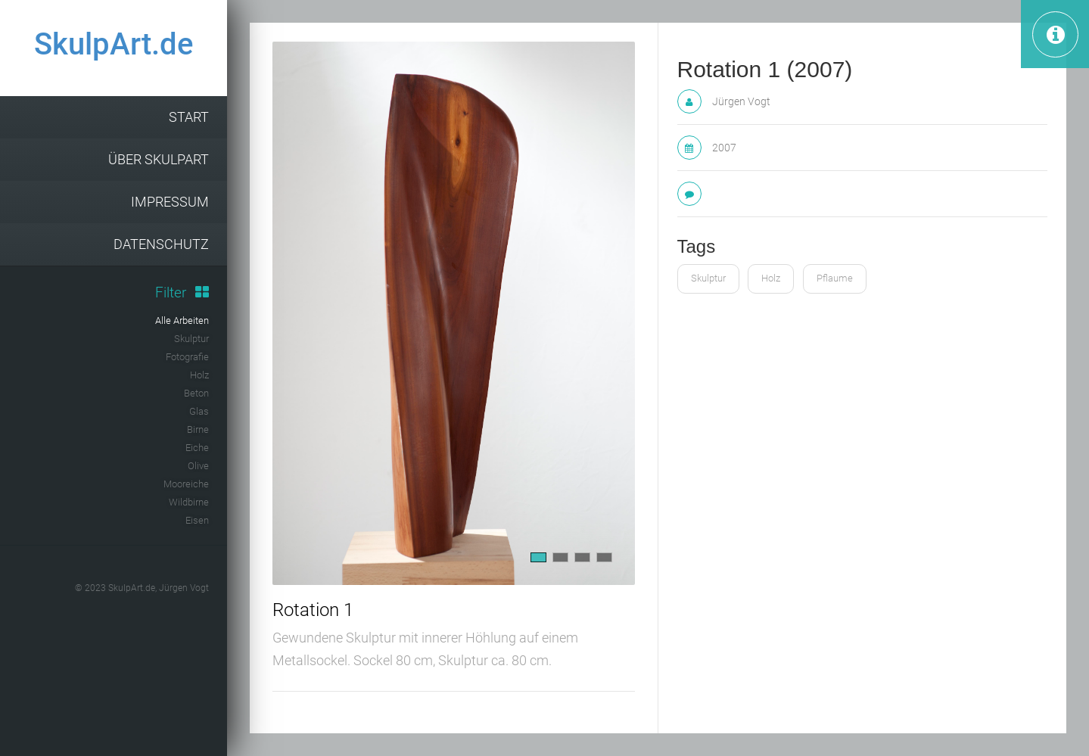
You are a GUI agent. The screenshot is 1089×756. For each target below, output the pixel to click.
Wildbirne (189, 502)
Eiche (197, 447)
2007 (724, 148)
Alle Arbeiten (182, 320)
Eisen (197, 520)
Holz (199, 375)
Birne (198, 429)
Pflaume (835, 278)
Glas (199, 411)
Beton (196, 393)
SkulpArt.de (113, 44)
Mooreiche (186, 484)
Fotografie (187, 356)
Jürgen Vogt (741, 101)
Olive (198, 465)
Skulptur (191, 338)
